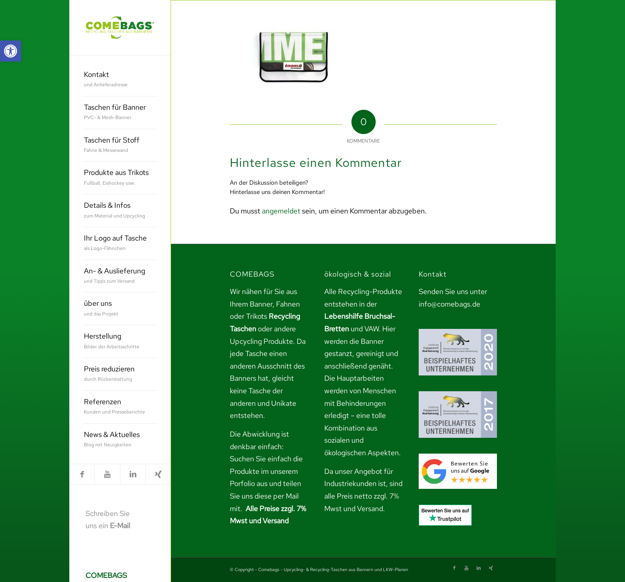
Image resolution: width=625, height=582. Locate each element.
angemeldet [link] (281, 210)
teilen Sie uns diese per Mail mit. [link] (265, 496)
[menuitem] (120, 80)
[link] (10, 51)
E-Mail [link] (120, 525)
